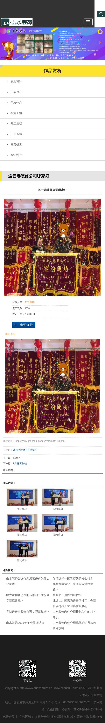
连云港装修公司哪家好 (25, 449)
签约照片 (16, 154)
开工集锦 (16, 123)
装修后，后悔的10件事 (67, 595)
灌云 (80, 716)
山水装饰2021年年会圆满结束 (25, 622)
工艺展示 (16, 134)
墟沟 (73, 716)
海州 (67, 716)
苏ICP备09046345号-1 (88, 709)
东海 (86, 716)
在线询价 (23, 325)
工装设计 (16, 92)
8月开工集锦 (20, 463)
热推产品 (9, 716)
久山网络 (53, 709)
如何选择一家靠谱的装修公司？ (73, 578)
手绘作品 (16, 102)
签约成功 (22, 508)
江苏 (37, 716)
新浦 (60, 716)
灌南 (53, 716)
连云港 (45, 716)
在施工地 (16, 113)
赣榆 (93, 716)
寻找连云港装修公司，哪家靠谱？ (27, 611)
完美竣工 (16, 144)
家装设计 (16, 81)
